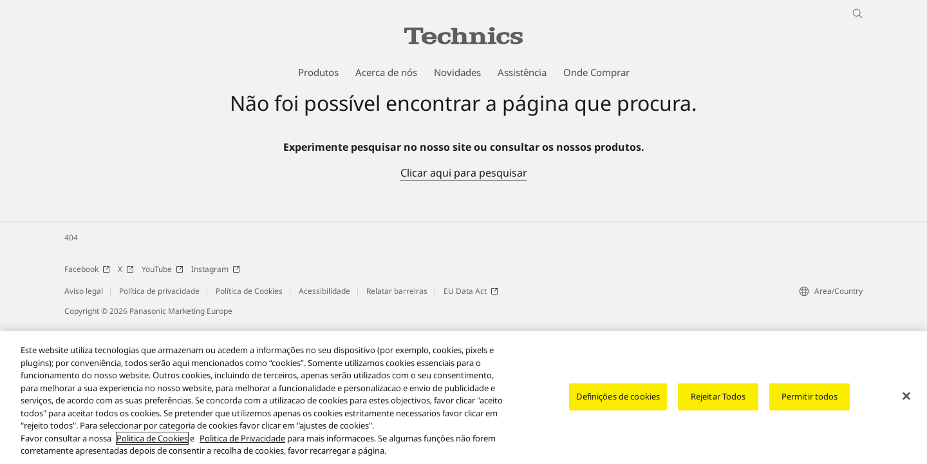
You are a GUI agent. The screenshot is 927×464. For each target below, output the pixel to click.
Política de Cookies (249, 290)
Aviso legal (83, 290)
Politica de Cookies (152, 439)
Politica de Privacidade (242, 439)
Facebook (87, 269)
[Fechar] (906, 397)
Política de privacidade (159, 290)
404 (71, 237)
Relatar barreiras (396, 290)
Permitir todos (810, 397)
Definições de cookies (618, 397)
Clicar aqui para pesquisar (463, 173)
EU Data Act (471, 290)
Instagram (215, 269)
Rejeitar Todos (718, 397)
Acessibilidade (324, 290)
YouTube (162, 269)
